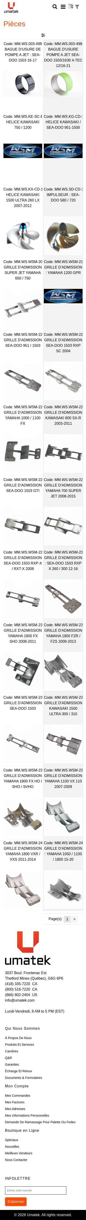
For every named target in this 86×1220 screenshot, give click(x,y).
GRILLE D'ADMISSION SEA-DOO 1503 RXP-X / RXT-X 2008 (23, 563)
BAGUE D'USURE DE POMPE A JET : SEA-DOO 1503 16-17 (23, 54)
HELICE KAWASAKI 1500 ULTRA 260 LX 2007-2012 (23, 200)
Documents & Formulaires (23, 1078)
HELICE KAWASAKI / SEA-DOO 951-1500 (63, 124)
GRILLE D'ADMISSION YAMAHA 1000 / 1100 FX (23, 418)
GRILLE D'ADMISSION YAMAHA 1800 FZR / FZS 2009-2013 (63, 636)
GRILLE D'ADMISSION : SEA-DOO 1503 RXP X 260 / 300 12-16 (63, 563)
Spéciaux (11, 1140)
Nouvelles (12, 1146)
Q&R (8, 1058)
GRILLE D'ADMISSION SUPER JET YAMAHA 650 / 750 (23, 272)
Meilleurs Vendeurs (18, 1153)
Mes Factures (15, 1102)
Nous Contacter (16, 1160)
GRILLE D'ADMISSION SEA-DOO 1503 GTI (23, 488)
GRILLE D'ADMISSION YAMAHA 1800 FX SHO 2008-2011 (23, 636)
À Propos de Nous (18, 1038)
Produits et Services (19, 1044)
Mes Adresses (15, 1109)
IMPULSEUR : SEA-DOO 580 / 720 (63, 197)
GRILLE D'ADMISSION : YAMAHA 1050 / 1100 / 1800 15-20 (63, 853)
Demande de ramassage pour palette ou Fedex (40, 1122)
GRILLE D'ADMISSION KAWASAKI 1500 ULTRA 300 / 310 (63, 708)
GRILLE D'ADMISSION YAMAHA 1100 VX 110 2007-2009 (63, 781)
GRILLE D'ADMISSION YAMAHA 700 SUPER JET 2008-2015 (63, 490)
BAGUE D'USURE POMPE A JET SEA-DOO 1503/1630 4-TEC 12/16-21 (63, 57)
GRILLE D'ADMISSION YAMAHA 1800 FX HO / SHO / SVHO (22, 781)
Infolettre (18, 1178)
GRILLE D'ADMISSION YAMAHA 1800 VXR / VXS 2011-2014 (23, 853)
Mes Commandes (17, 1095)
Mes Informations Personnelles (27, 1115)
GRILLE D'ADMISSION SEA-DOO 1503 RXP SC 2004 (63, 345)
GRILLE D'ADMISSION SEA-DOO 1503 (23, 705)
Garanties (12, 1064)
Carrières (11, 1051)
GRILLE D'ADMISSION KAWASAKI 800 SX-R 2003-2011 (63, 418)
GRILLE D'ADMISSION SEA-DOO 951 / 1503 (23, 342)
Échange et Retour (18, 1071)
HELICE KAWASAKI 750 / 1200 (22, 124)
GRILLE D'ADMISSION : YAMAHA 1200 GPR (63, 270)
